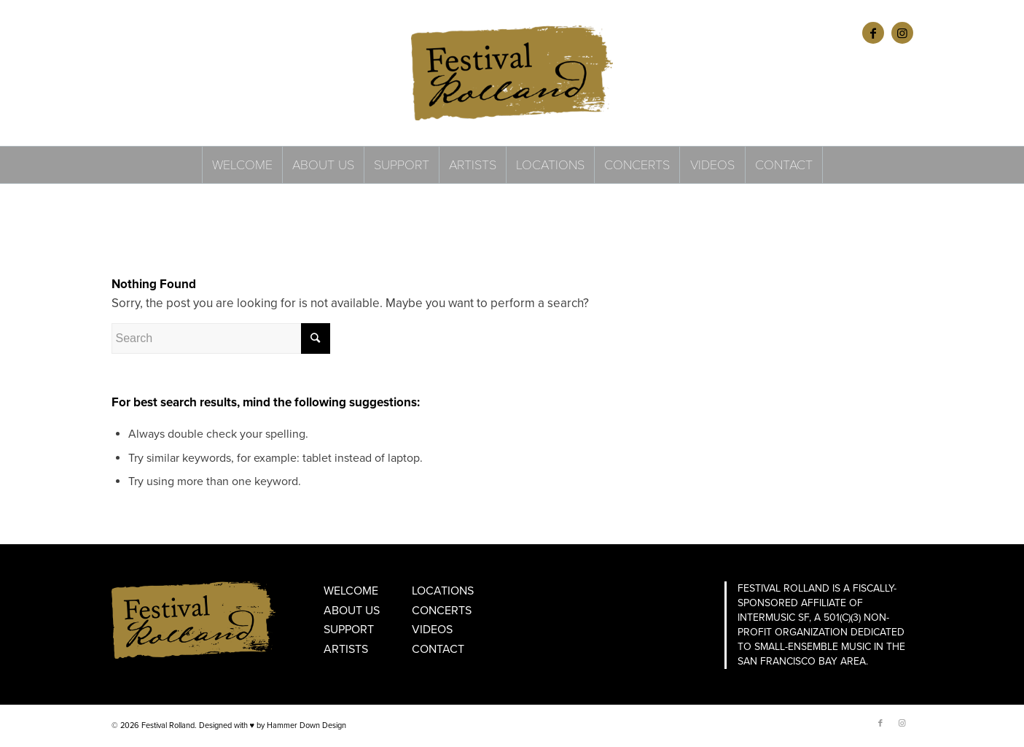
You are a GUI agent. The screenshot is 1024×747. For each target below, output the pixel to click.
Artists (346, 649)
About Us (352, 610)
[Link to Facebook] (873, 33)
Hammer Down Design (306, 725)
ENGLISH (128, 32)
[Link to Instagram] (902, 33)
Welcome (351, 591)
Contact (438, 649)
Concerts (442, 610)
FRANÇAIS (171, 32)
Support (349, 629)
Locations (443, 591)
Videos (432, 629)
